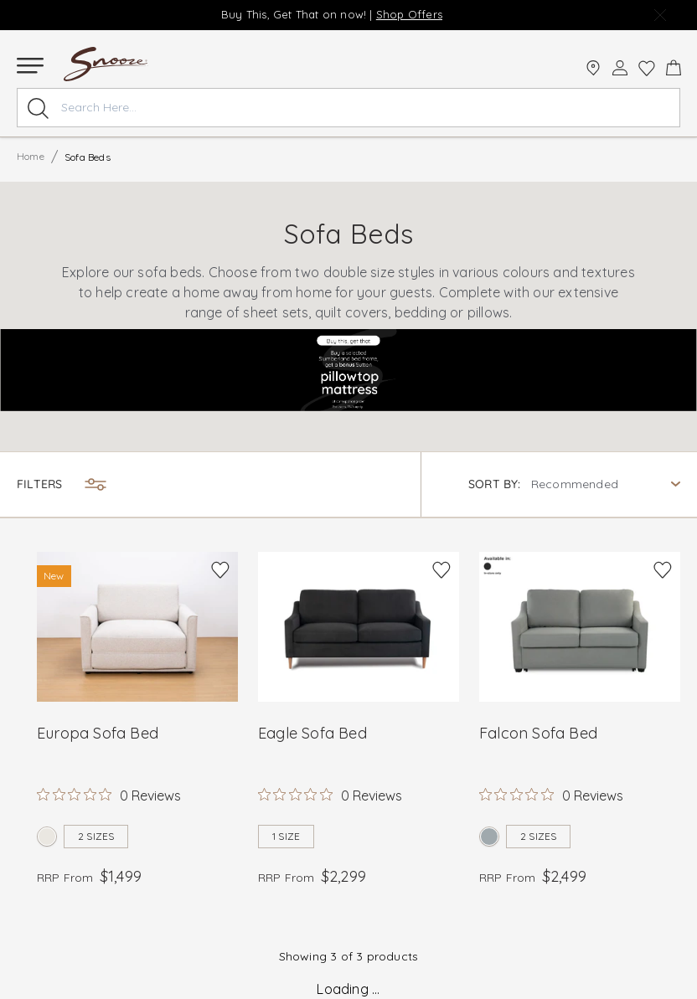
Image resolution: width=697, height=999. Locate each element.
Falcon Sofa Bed (538, 733)
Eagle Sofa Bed (312, 733)
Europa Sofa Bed (97, 733)
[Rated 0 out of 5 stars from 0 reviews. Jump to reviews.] (109, 794)
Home (30, 156)
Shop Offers (409, 14)
